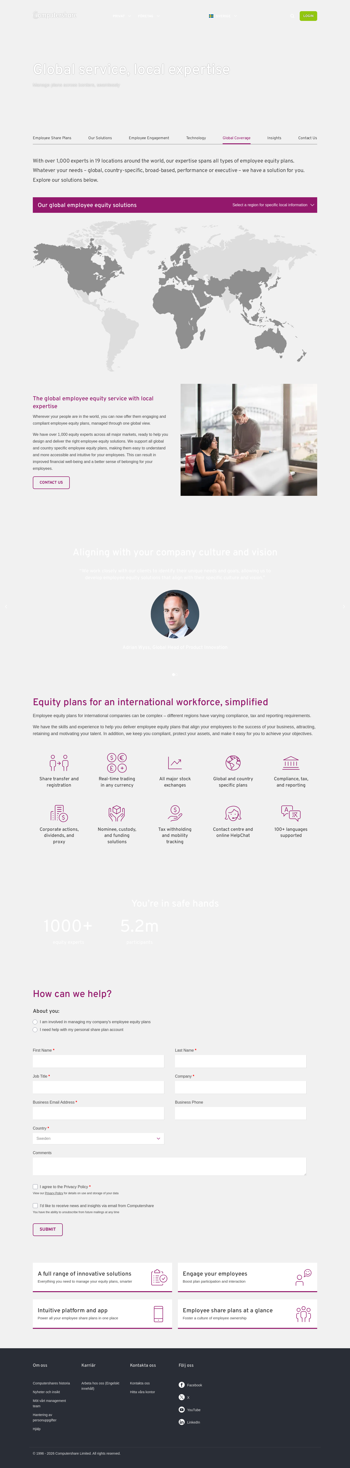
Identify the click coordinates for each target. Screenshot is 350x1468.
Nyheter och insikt (46, 1392)
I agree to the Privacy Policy (65, 1187)
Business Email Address (55, 1102)
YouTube (190, 1408)
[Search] (292, 16)
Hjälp (37, 1429)
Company (184, 1076)
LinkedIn (189, 1421)
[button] (6, 607)
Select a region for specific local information (269, 205)
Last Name (185, 1050)
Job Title (41, 1076)
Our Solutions (100, 138)
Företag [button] (150, 16)
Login (308, 16)
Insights (274, 138)
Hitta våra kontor (142, 1392)
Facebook (190, 1384)
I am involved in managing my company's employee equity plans (95, 1022)
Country (41, 1128)
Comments (42, 1153)
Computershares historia (51, 1383)
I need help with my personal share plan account (81, 1030)
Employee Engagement (149, 138)
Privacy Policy (54, 1193)
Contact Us (307, 138)
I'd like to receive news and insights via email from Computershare (97, 1206)
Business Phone (189, 1102)
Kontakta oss (140, 1383)
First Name (43, 1050)
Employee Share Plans (52, 138)
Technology (196, 138)
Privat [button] (123, 16)
